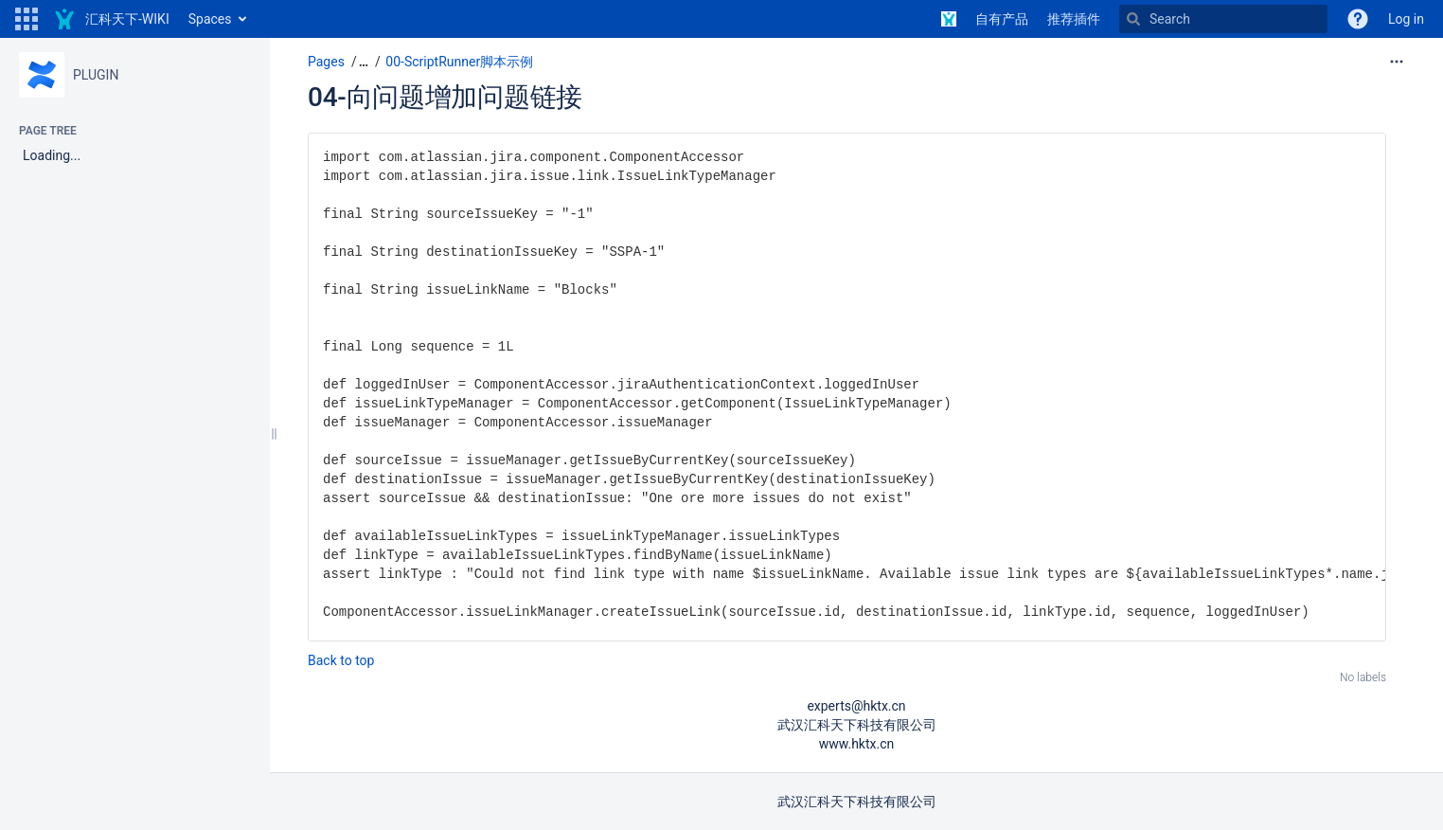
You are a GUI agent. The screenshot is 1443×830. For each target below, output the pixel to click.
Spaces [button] (210, 19)
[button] (26, 19)
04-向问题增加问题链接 (445, 97)
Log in (1406, 19)
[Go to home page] (111, 19)
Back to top (341, 660)
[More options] (1397, 61)
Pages (326, 61)
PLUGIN (95, 74)
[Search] (1223, 19)
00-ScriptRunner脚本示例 (459, 61)
